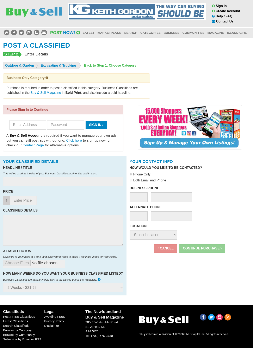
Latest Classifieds (15, 321)
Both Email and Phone (148, 180)
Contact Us (223, 21)
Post (65, 32)
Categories (150, 32)
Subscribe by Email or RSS (22, 339)
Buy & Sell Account (26, 135)
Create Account (226, 11)
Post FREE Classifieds (19, 316)
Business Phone (144, 188)
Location (138, 226)
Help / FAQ (222, 16)
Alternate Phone (146, 207)
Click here (74, 140)
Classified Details (20, 210)
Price (8, 191)
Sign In (219, 6)
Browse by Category (17, 330)
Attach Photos (17, 251)
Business (171, 32)
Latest (88, 32)
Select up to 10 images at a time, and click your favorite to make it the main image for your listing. (60, 256)
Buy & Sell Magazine (46, 92)
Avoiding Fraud (55, 316)
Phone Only (140, 174)
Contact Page (33, 145)
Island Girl (237, 32)
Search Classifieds (16, 325)
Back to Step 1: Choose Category (110, 65)
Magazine (215, 32)
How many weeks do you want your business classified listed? (63, 273)
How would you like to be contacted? (166, 167)
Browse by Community (19, 334)
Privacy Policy (54, 321)
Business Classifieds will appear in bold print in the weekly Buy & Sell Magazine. (52, 279)
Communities (193, 32)
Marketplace (109, 32)
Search (130, 32)
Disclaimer (51, 325)
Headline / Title (17, 167)
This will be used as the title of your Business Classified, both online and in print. (50, 173)
